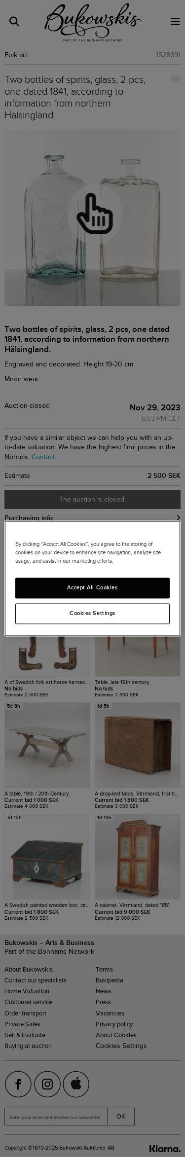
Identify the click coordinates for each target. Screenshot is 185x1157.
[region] (92, 578)
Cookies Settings (92, 613)
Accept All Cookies (92, 588)
